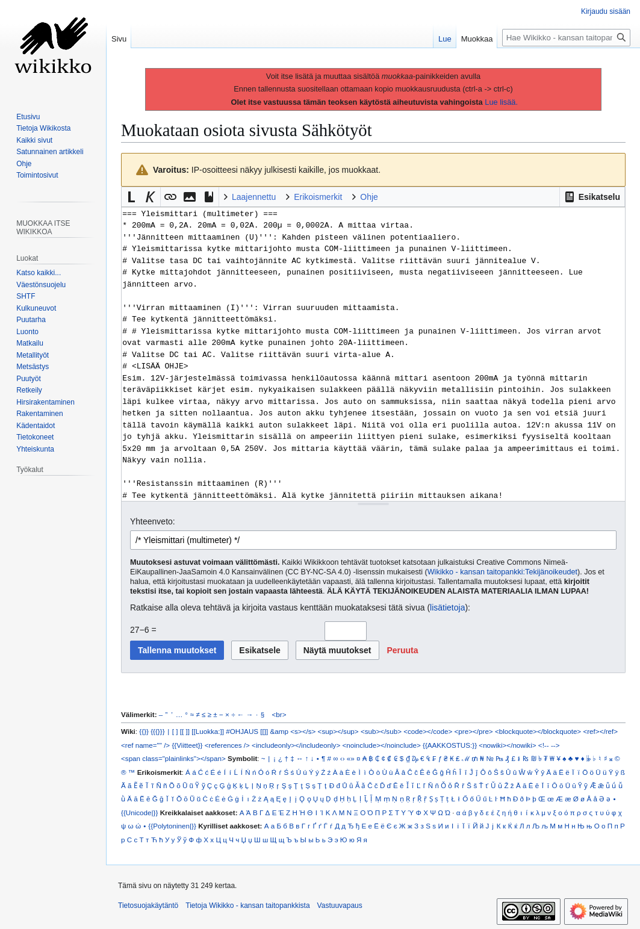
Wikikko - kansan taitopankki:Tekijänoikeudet (502, 572)
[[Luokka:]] (207, 731)
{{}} (144, 731)
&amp (279, 731)
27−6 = (143, 630)
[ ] (175, 731)
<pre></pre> (474, 731)
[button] (592, 197)
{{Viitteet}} (187, 745)
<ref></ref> (600, 731)
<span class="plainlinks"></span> (173, 758)
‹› (342, 758)
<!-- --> (549, 745)
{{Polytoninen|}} (172, 826)
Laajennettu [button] (254, 197)
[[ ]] (185, 731)
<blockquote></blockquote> (538, 731)
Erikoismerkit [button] (318, 197)
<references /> (227, 745)
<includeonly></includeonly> (296, 745)
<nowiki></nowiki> (507, 745)
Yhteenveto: (152, 521)
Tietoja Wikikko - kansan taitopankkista (247, 905)
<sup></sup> (338, 731)
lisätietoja (447, 607)
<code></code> (427, 731)
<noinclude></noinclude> (381, 745)
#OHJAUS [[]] (247, 731)
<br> (279, 714)
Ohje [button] (369, 197)
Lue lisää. (501, 102)
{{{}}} (157, 731)
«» (351, 758)
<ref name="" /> (145, 745)
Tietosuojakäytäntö (148, 905)
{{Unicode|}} (139, 812)
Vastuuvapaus (339, 905)
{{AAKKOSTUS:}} (450, 745)
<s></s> (302, 731)
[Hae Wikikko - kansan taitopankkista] (566, 37)
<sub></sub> (381, 731)
